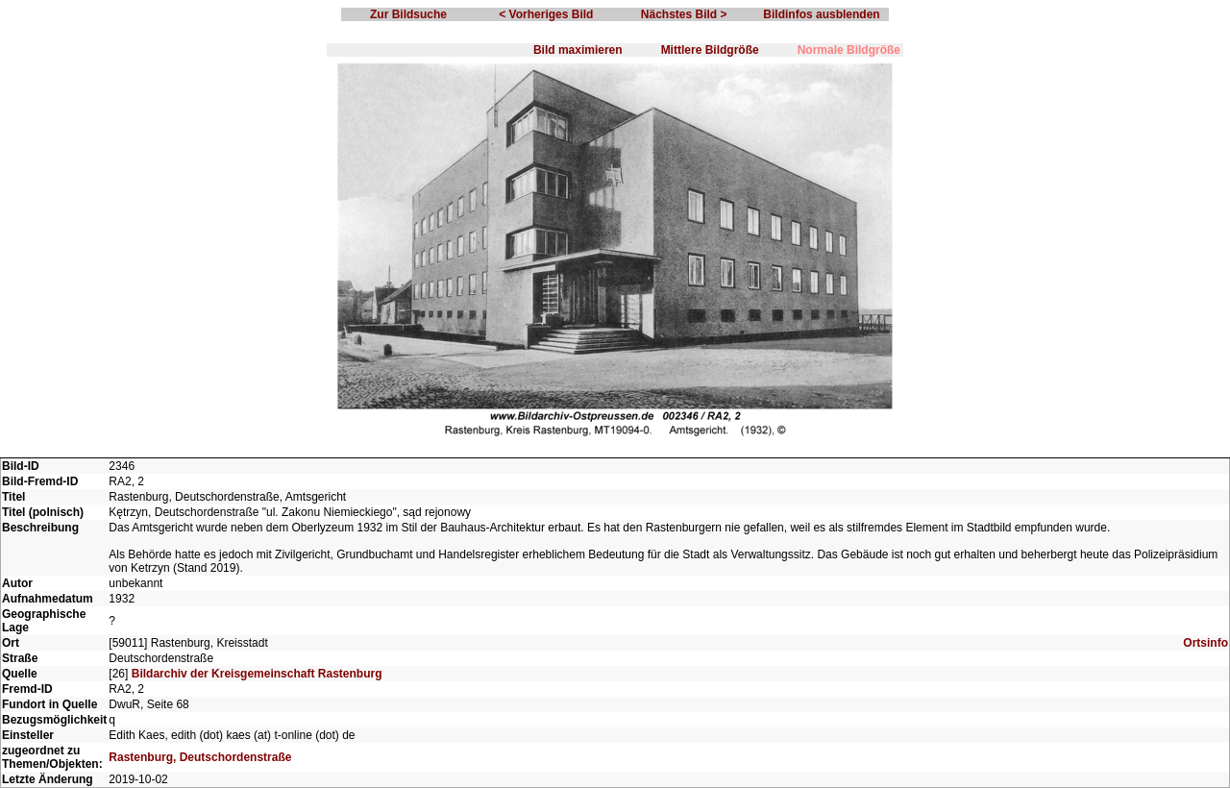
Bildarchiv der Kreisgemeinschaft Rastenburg (257, 673)
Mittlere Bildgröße (710, 50)
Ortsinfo (1205, 643)
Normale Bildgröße (849, 50)
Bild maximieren (578, 50)
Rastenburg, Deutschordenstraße (200, 757)
